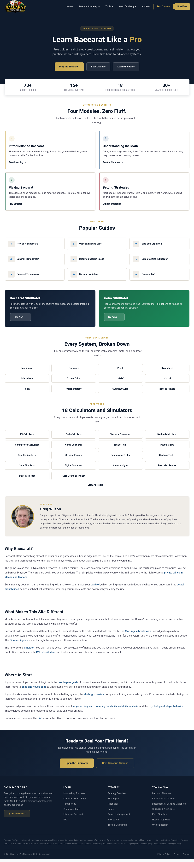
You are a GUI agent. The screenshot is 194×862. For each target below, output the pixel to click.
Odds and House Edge (74, 801)
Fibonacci (74, 370)
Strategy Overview (117, 796)
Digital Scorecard (73, 468)
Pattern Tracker (27, 478)
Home (70, 6)
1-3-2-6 (120, 381)
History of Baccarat (73, 817)
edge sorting (80, 708)
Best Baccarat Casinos (115, 765)
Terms (177, 857)
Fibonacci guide (19, 642)
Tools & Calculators (117, 827)
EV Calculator (27, 437)
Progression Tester (120, 458)
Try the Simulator (15, 816)
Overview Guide (120, 391)
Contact (146, 6)
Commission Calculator (27, 447)
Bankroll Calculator (167, 437)
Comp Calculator (73, 447)
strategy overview (94, 696)
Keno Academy (127, 6)
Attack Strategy (74, 391)
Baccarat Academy (89, 6)
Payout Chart (167, 447)
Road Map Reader (167, 468)
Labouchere (27, 381)
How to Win (113, 822)
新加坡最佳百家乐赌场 (163, 811)
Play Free (182, 6)
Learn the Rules (127, 66)
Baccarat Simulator (161, 796)
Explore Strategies (112, 206)
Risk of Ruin (120, 447)
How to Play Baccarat (74, 796)
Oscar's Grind (73, 381)
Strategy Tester (167, 458)
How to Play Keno (161, 822)
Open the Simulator (76, 765)
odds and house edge (34, 689)
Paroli (120, 370)
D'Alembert (167, 370)
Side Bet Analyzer (27, 458)
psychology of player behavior (166, 708)
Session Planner (73, 458)
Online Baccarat (160, 827)
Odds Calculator (73, 437)
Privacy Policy (163, 857)
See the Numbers (112, 163)
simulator (29, 650)
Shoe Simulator (27, 468)
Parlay (27, 391)
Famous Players (167, 391)
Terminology (69, 806)
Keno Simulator (160, 817)
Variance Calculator (120, 437)
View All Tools (95, 487)
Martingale (27, 370)
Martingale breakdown (138, 633)
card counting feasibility (103, 708)
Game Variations (71, 811)
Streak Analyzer (120, 468)
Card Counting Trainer (74, 478)
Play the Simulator (67, 66)
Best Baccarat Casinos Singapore (169, 806)
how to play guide (68, 685)
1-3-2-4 (167, 381)
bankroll (95, 587)
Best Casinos (163, 6)
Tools (109, 6)
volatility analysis (128, 708)
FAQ (40, 720)
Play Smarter (16, 206)
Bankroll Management (119, 817)
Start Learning (16, 163)
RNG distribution (45, 654)
